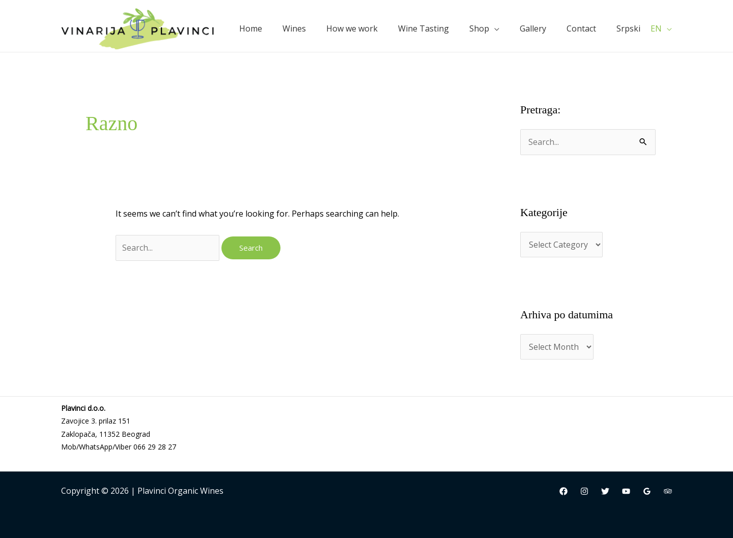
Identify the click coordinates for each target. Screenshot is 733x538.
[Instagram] (584, 492)
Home (250, 28)
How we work (352, 28)
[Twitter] (605, 492)
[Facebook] (563, 492)
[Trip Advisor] (668, 492)
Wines (294, 28)
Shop (479, 28)
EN (656, 28)
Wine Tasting (423, 28)
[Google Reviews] (647, 492)
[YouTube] (626, 492)
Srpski (628, 28)
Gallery (533, 28)
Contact (581, 28)
